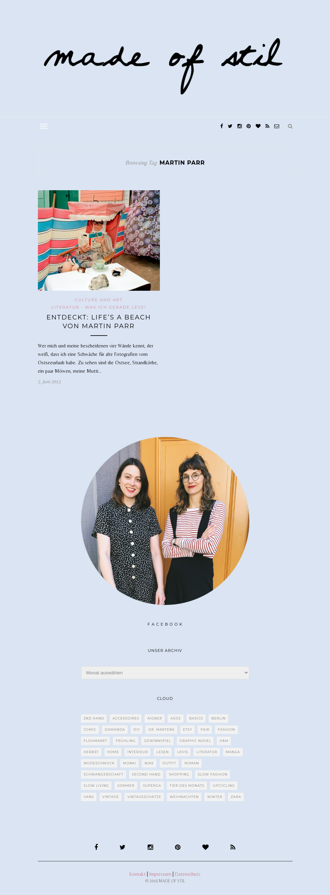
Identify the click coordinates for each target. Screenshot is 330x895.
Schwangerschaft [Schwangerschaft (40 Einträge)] (104, 774)
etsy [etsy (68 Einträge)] (187, 729)
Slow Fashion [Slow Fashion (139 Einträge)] (213, 774)
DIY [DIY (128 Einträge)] (137, 729)
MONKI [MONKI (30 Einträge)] (129, 763)
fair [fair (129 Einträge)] (205, 729)
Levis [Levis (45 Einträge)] (182, 752)
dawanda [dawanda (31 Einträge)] (115, 729)
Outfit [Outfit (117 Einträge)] (169, 763)
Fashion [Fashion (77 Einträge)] (226, 729)
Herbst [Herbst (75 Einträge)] (91, 752)
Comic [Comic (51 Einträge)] (90, 729)
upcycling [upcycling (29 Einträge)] (224, 785)
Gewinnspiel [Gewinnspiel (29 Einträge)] (157, 741)
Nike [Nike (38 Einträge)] (149, 763)
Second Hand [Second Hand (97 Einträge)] (146, 774)
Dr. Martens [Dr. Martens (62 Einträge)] (161, 729)
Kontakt (137, 874)
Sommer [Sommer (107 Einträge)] (126, 785)
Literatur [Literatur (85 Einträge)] (206, 752)
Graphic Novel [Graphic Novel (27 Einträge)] (195, 741)
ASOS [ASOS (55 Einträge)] (175, 718)
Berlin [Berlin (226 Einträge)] (218, 718)
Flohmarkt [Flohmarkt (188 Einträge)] (96, 741)
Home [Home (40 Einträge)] (113, 752)
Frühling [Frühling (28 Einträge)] (126, 741)
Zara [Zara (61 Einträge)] (236, 797)
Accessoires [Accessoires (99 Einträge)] (126, 718)
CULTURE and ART (98, 299)
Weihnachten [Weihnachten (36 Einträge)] (184, 797)
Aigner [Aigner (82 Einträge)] (154, 718)
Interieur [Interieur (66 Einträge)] (137, 752)
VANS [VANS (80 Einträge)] (89, 797)
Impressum (160, 874)
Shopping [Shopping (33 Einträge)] (179, 774)
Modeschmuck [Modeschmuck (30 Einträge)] (99, 763)
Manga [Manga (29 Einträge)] (233, 752)
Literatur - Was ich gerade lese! (99, 307)
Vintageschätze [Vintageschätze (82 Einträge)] (144, 797)
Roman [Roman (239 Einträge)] (191, 763)
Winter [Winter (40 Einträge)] (215, 797)
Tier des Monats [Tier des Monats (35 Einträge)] (187, 785)
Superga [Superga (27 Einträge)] (152, 785)
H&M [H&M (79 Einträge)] (224, 741)
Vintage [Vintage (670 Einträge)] (110, 797)
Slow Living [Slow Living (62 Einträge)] (96, 785)
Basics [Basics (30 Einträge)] (196, 718)
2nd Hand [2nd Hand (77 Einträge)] (94, 718)
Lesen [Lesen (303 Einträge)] (162, 752)
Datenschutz (188, 874)
